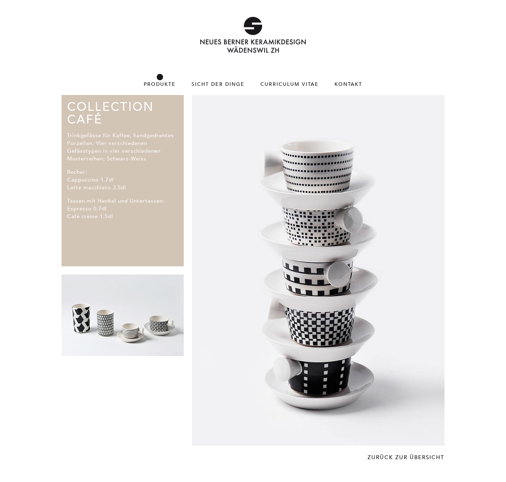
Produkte (160, 84)
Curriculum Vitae (289, 84)
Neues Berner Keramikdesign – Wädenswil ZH (253, 35)
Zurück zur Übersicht (406, 457)
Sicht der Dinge (218, 84)
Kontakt (348, 84)
